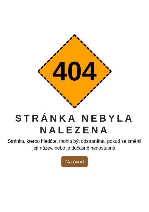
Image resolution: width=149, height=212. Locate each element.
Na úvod (74, 161)
